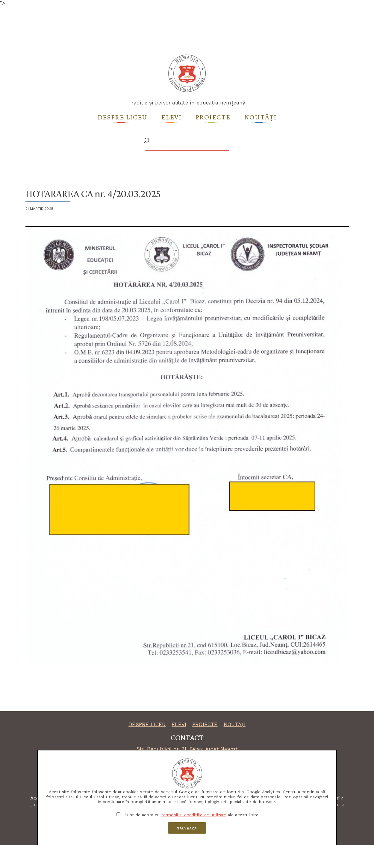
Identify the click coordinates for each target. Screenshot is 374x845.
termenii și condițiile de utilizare (193, 814)
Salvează (187, 828)
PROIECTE (204, 724)
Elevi (171, 117)
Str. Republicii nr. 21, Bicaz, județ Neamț (187, 749)
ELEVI (179, 724)
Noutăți (260, 117)
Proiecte (213, 117)
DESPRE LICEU (147, 724)
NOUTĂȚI (235, 724)
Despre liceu (123, 117)
